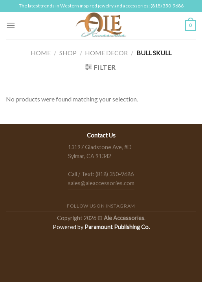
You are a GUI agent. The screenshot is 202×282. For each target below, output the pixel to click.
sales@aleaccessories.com (101, 183)
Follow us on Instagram (101, 206)
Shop (68, 52)
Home (41, 52)
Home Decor (106, 52)
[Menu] (10, 25)
